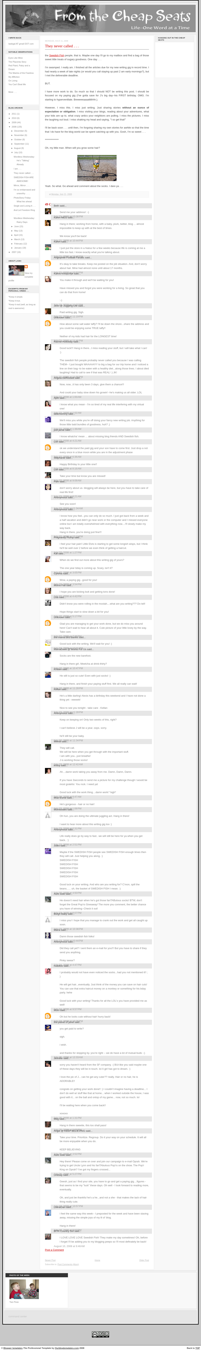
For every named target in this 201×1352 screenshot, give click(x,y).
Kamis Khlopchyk (63, 273)
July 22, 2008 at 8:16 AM (67, 468)
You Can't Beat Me (17, 84)
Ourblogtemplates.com (67, 1348)
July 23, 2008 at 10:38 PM (68, 928)
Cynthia (58, 573)
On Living (12, 80)
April (16, 235)
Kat (56, 553)
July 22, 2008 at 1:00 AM (67, 396)
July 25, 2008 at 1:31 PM (67, 1117)
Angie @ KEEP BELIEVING (69, 1130)
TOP (197, 1348)
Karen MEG (60, 217)
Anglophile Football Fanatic (69, 257)
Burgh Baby (60, 913)
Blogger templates (13, 1348)
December (19, 131)
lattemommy (61, 413)
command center (17, 1316)
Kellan (57, 689)
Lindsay (58, 1174)
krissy (57, 765)
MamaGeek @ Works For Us (70, 649)
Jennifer (58, 1058)
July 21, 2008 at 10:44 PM (68, 240)
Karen (57, 241)
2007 (14, 252)
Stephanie (59, 457)
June (16, 226)
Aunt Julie (59, 893)
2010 (14, 118)
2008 (14, 127)
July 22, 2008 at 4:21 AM (67, 440)
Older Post (144, 1260)
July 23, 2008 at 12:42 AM (68, 764)
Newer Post (50, 1260)
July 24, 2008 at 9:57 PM (67, 1009)
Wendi (57, 741)
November (19, 135)
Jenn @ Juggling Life (66, 305)
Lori (56, 441)
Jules (57, 845)
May (16, 231)
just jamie (59, 429)
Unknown (59, 317)
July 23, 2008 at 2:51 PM (67, 844)
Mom (56, 1010)
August (17, 148)
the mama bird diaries (66, 637)
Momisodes (60, 809)
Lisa (56, 597)
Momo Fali (60, 585)
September (19, 144)
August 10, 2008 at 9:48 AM (69, 1246)
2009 (14, 122)
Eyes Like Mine (15, 58)
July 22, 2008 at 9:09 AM (67, 480)
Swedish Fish (56, 55)
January (18, 248)
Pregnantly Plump (64, 537)
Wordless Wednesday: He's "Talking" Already (24, 161)
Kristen (58, 669)
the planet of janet (64, 1022)
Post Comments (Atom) (68, 1264)
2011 (14, 114)
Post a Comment (54, 1249)
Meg (56, 1118)
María (57, 929)
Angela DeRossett (64, 377)
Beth (56, 205)
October (18, 139)
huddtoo (58, 965)
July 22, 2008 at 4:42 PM (67, 596)
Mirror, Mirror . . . (21, 185)
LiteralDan (59, 1207)
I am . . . (17, 169)
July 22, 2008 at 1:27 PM (67, 552)
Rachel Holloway (63, 341)
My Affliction (14, 77)
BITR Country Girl (64, 1231)
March (17, 239)
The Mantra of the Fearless (21, 73)
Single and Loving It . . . (25, 206)
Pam (56, 481)
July (16, 152)
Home (97, 1260)
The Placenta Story (17, 62)
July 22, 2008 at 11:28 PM (68, 688)
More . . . (12, 92)
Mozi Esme (60, 797)
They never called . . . (24, 173)
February (18, 243)
